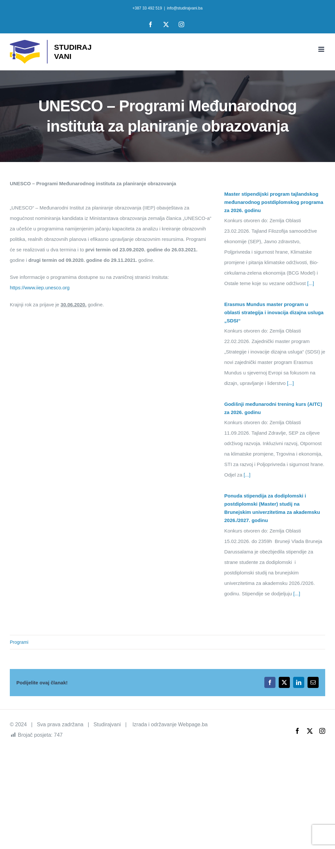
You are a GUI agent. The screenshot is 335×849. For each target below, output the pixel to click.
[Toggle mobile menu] (321, 49)
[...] (310, 283)
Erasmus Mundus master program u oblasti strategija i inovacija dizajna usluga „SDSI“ (274, 312)
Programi (19, 642)
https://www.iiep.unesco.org (40, 287)
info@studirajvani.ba (185, 8)
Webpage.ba (192, 724)
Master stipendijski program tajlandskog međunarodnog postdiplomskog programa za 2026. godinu (274, 202)
